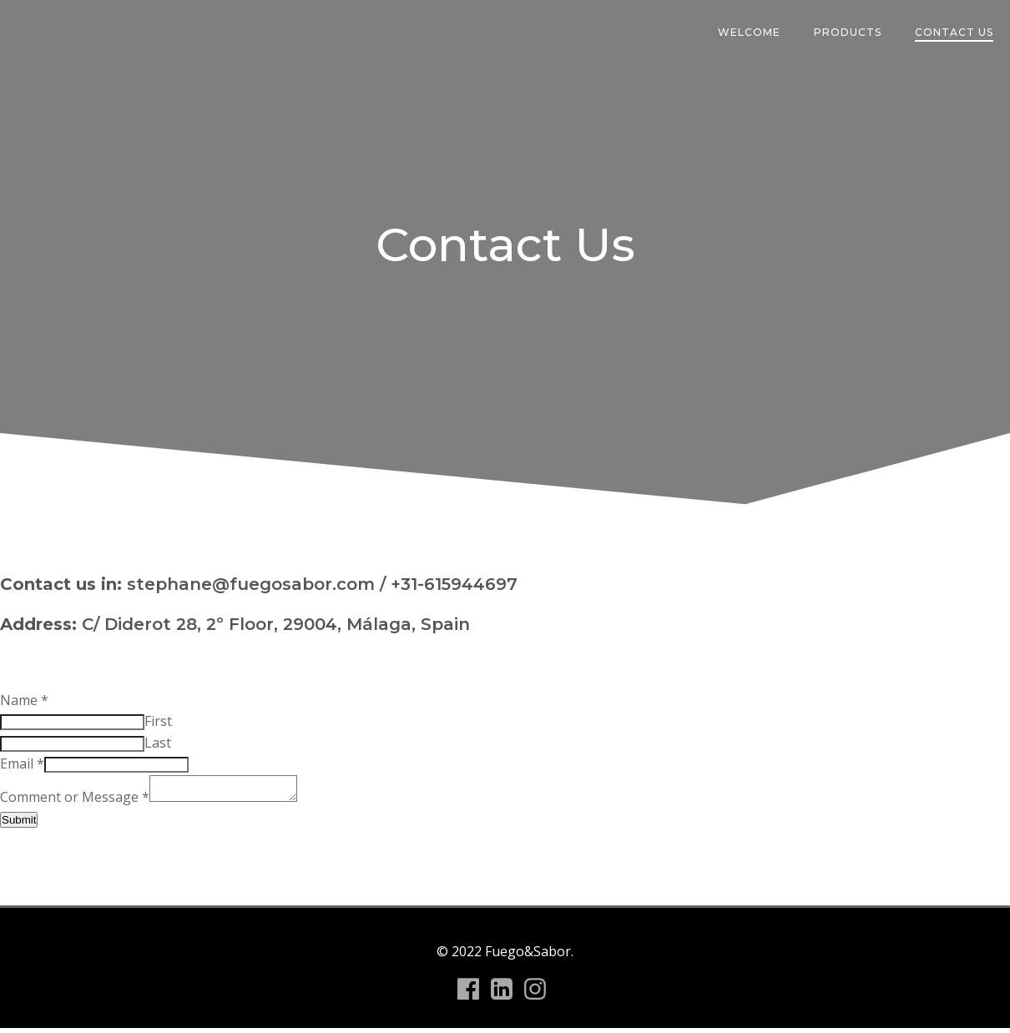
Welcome (749, 32)
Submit (19, 825)
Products (847, 32)
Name (24, 700)
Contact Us (954, 32)
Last (157, 742)
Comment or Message (74, 802)
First (158, 721)
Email (22, 763)
